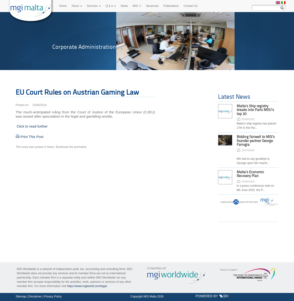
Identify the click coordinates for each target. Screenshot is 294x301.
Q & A (111, 6)
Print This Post (31, 137)
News (124, 6)
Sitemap (21, 296)
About (76, 6)
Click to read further (32, 126)
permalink (80, 147)
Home (63, 6)
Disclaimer (35, 296)
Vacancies (152, 6)
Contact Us (190, 6)
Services (94, 6)
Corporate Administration (84, 46)
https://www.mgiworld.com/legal (87, 286)
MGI (137, 6)
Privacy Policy (53, 296)
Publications (171, 6)
